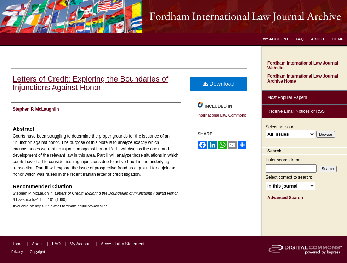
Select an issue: (281, 126)
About (37, 243)
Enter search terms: (284, 159)
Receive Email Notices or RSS (296, 111)
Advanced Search (285, 197)
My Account (81, 243)
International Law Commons (222, 115)
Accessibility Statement (122, 243)
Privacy (17, 252)
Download (219, 84)
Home (17, 243)
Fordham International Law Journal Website (302, 66)
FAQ (56, 243)
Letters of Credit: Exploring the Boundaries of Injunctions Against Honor (90, 83)
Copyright (37, 252)
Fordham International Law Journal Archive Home (302, 79)
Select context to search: (289, 177)
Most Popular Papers (287, 97)
